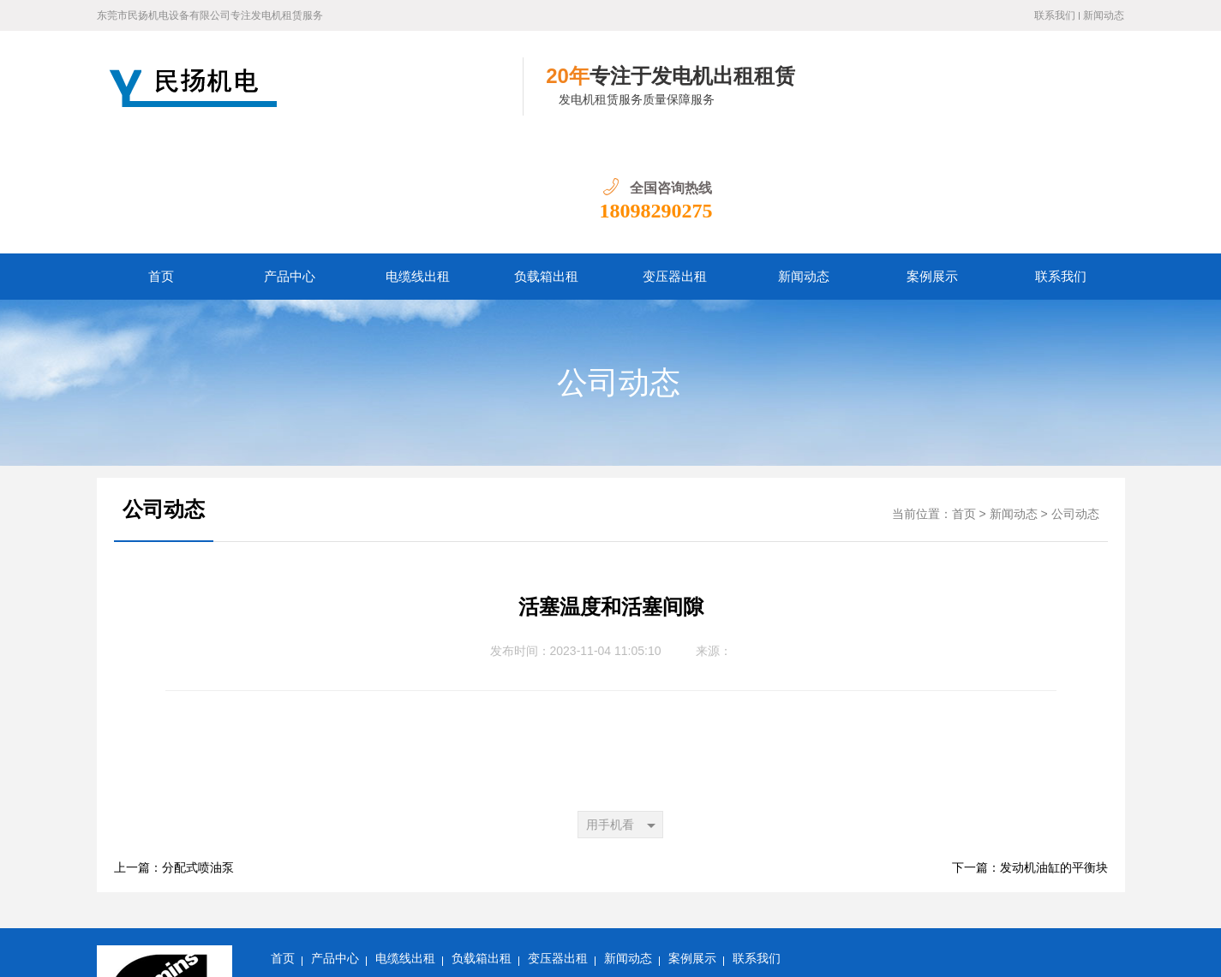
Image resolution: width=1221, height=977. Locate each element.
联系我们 (1054, 15)
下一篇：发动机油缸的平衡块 (1030, 756)
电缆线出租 (418, 165)
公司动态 (618, 271)
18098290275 (1067, 99)
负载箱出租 (546, 165)
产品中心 (289, 165)
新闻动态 (1103, 15)
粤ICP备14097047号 (322, 950)
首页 (161, 165)
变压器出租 (675, 165)
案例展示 (932, 165)
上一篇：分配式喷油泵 (174, 756)
